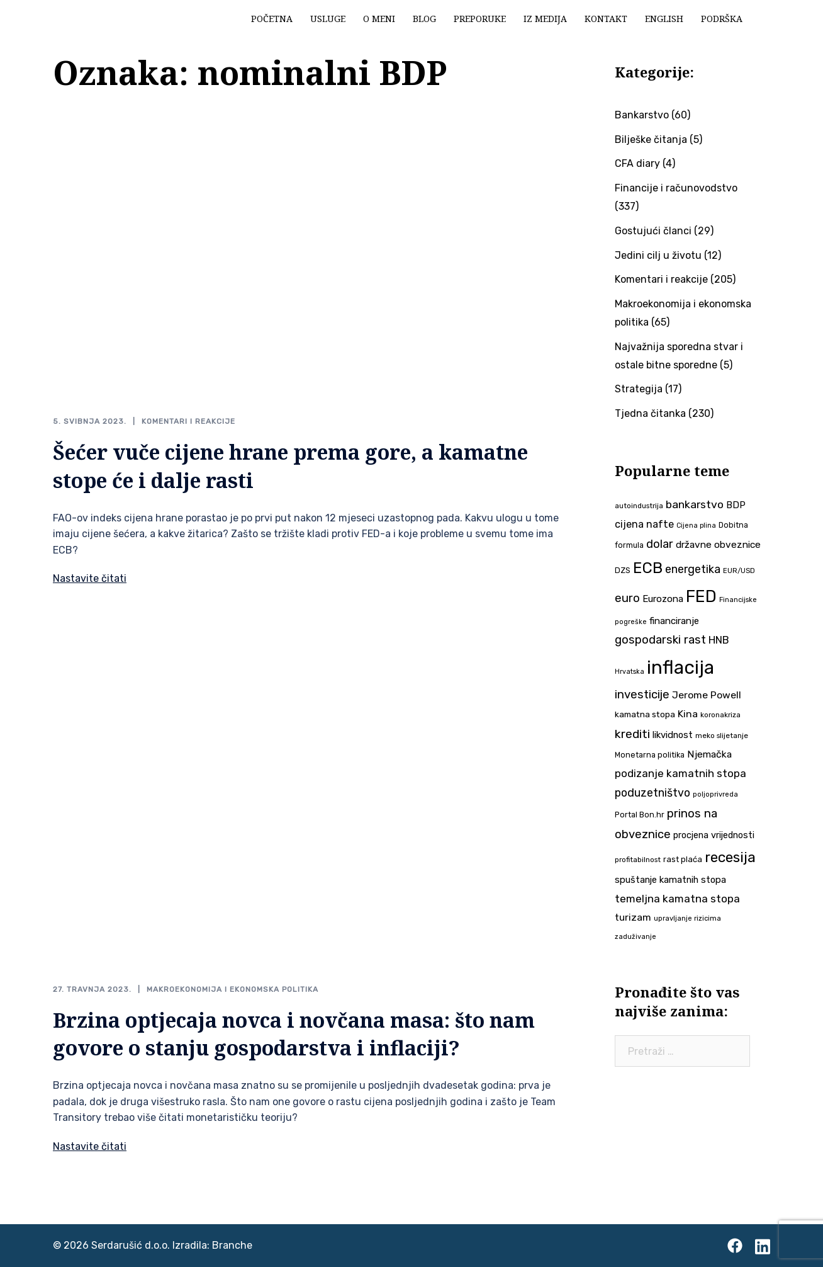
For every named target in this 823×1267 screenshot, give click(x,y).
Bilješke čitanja (651, 139)
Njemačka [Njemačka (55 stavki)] (709, 754)
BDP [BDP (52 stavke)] (736, 505)
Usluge (327, 19)
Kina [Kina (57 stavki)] (688, 714)
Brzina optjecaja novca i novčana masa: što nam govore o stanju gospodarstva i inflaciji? (294, 1034)
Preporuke (480, 19)
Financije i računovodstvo (676, 188)
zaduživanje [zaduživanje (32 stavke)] (635, 937)
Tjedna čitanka (650, 413)
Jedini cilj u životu (658, 255)
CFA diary (637, 163)
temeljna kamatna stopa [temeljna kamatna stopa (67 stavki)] (677, 898)
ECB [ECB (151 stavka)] (648, 568)
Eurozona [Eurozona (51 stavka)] (662, 599)
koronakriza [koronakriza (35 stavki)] (720, 714)
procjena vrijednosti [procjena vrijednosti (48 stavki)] (713, 835)
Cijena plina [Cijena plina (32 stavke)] (696, 525)
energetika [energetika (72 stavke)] (692, 569)
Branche (232, 1245)
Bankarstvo (642, 115)
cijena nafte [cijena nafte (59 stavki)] (644, 524)
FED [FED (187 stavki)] (701, 596)
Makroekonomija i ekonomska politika (232, 989)
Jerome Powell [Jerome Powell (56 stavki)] (706, 695)
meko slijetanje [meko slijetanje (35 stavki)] (721, 735)
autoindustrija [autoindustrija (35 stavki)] (639, 505)
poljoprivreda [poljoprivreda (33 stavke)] (715, 794)
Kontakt (606, 19)
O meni (379, 19)
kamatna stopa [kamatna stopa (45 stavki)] (645, 714)
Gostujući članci (653, 231)
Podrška (721, 19)
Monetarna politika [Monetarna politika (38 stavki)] (650, 754)
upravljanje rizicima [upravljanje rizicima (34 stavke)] (687, 918)
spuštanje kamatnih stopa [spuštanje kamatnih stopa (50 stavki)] (670, 879)
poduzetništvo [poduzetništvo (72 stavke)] (652, 792)
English (664, 19)
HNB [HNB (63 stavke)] (718, 640)
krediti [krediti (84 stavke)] (632, 734)
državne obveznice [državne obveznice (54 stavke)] (718, 544)
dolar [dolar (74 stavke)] (659, 544)
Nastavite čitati (89, 578)
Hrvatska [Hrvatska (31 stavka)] (629, 672)
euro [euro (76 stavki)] (627, 598)
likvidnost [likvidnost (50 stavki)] (672, 735)
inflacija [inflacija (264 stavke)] (680, 667)
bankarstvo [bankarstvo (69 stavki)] (695, 504)
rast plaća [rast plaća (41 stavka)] (682, 859)
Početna (272, 19)
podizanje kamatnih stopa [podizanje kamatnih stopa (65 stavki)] (680, 773)
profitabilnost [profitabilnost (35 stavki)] (638, 859)
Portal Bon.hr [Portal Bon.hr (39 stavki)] (639, 814)
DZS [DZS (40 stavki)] (622, 570)
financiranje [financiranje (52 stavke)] (674, 621)
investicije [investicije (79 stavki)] (642, 695)
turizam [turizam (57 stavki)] (633, 917)
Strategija (639, 389)
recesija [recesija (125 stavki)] (730, 857)
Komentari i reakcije (188, 421)
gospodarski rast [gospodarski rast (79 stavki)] (660, 640)
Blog (424, 19)
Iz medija (545, 19)
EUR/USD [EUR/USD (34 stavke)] (739, 570)
